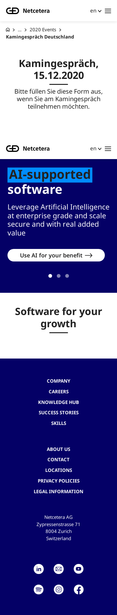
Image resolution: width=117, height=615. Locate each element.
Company (58, 381)
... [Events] (20, 29)
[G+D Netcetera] (8, 29)
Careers (59, 391)
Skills (58, 423)
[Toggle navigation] (108, 11)
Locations (58, 470)
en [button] (93, 10)
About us (58, 449)
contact (58, 459)
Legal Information (58, 491)
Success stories (59, 412)
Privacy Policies (59, 481)
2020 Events (43, 29)
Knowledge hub (58, 402)
